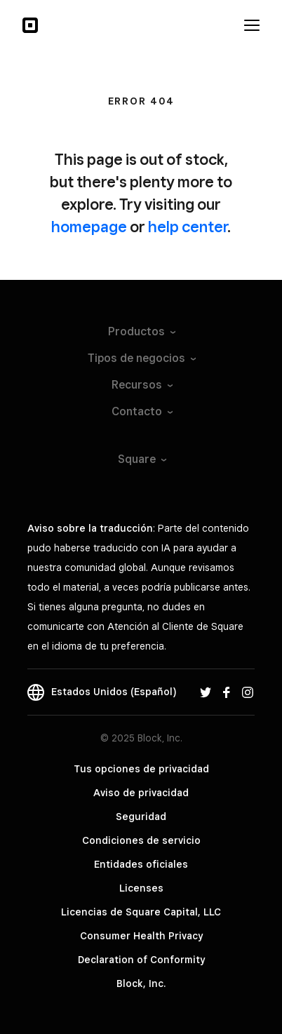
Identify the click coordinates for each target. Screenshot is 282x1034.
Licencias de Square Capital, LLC (141, 912)
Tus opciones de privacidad (141, 768)
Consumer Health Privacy (141, 935)
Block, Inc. (141, 983)
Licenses (141, 888)
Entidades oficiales (141, 864)
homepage (89, 226)
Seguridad (141, 816)
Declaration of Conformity (141, 959)
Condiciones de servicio (141, 840)
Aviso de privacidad (141, 792)
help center (187, 226)
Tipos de (141, 358)
